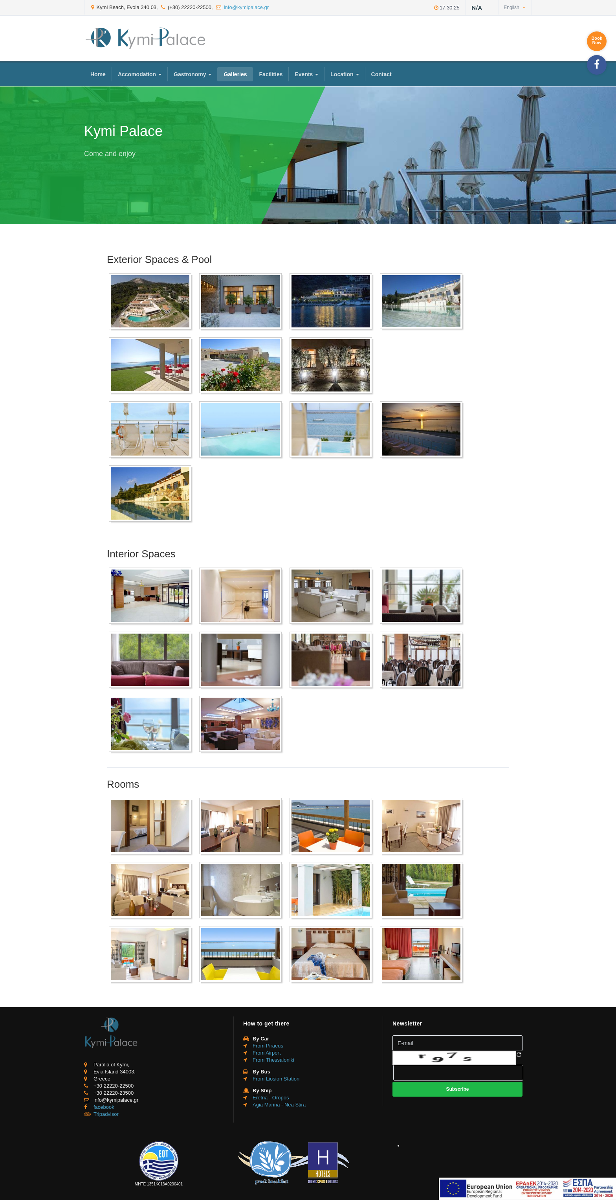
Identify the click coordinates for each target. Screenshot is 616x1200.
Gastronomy (192, 74)
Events (306, 74)
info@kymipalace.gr (246, 7)
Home (98, 74)
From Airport (267, 1053)
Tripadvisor (106, 1114)
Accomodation (139, 74)
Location (344, 74)
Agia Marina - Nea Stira (279, 1105)
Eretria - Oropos (271, 1098)
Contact (381, 74)
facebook (104, 1107)
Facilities (271, 74)
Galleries (235, 74)
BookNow (596, 40)
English (515, 7)
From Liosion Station (276, 1079)
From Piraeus (268, 1046)
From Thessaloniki (273, 1060)
